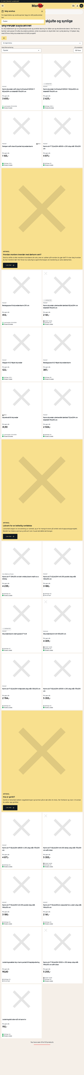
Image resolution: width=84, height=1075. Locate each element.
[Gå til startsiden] (38, 5)
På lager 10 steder (49, 379)
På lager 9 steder (8, 108)
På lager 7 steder (8, 379)
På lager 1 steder (49, 324)
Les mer (10, 265)
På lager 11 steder (8, 165)
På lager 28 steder (8, 324)
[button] (42, 43)
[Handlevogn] (81, 6)
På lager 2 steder (49, 165)
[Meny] (2, 6)
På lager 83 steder (49, 108)
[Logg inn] (77, 6)
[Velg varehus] (73, 6)
